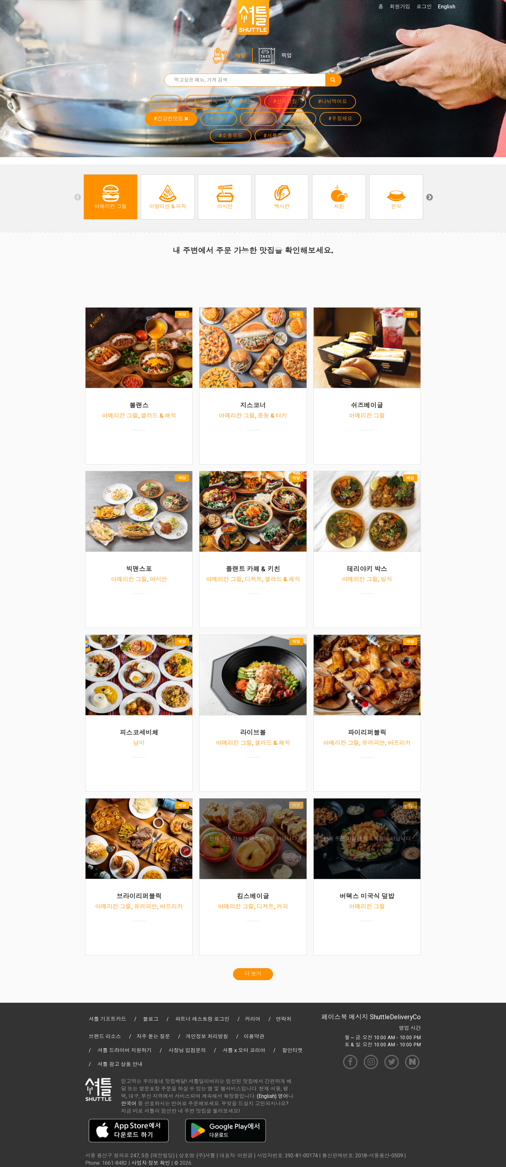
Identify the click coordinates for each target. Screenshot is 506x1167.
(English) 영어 (272, 1096)
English (446, 7)
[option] (110, 196)
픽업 (286, 56)
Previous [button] (77, 197)
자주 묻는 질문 (153, 1036)
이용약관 (254, 1036)
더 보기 (253, 974)
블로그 (150, 1019)
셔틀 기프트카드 (107, 1019)
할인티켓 (292, 1050)
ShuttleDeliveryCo (395, 1017)
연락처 (283, 1019)
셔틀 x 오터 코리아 (244, 1050)
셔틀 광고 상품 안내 (120, 1064)
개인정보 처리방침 (207, 1036)
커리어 (252, 1019)
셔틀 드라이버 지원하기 (124, 1050)
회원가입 (400, 7)
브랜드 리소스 (105, 1036)
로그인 (424, 7)
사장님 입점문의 (187, 1050)
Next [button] (429, 197)
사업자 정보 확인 (150, 1163)
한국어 (129, 1104)
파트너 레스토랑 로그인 (202, 1019)
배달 (240, 56)
